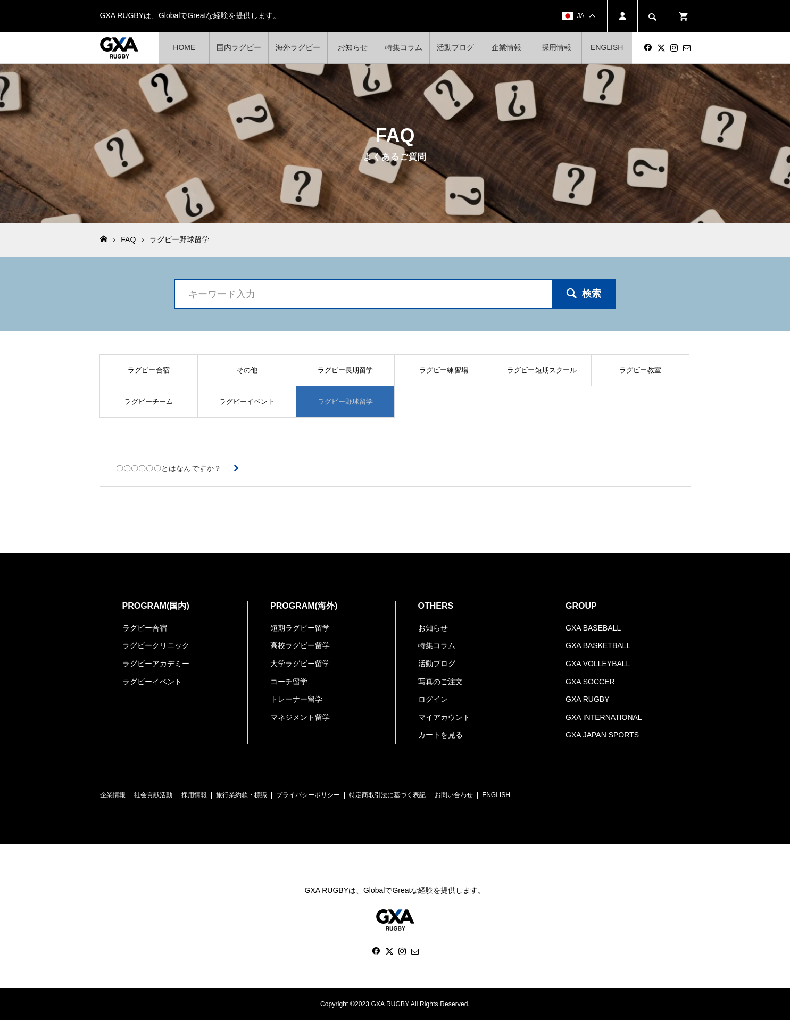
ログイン (433, 699)
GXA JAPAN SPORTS (602, 735)
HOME (184, 47)
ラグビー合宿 (144, 628)
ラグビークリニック (155, 645)
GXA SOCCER (590, 681)
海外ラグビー (298, 47)
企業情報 (506, 47)
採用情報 (556, 47)
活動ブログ (455, 47)
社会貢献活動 (153, 795)
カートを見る (440, 735)
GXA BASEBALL (593, 628)
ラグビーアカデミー (155, 663)
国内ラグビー (239, 47)
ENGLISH (607, 47)
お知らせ (353, 47)
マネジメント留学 (300, 717)
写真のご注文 (440, 681)
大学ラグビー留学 (300, 663)
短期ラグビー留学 (300, 628)
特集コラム (403, 47)
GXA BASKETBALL (598, 645)
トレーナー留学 (296, 699)
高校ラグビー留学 (300, 645)
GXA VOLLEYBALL (598, 663)
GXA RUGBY (587, 699)
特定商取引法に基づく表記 (387, 795)
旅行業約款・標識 (241, 795)
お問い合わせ (454, 795)
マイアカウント (444, 717)
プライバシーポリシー (308, 795)
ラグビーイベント (152, 681)
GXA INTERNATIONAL (604, 717)
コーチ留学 (288, 681)
